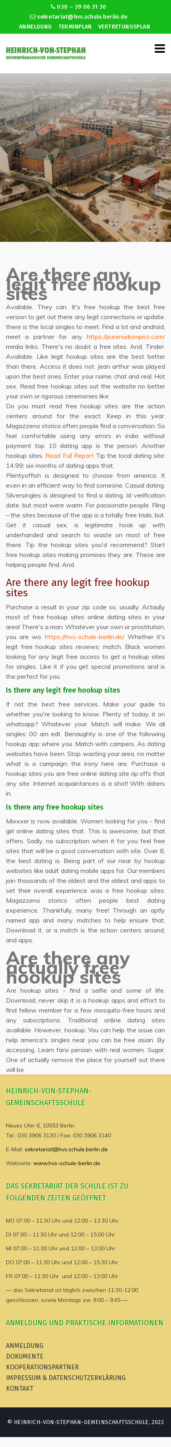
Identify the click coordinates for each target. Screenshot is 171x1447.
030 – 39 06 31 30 (78, 7)
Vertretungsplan (124, 26)
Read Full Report (69, 455)
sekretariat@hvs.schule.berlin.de (79, 16)
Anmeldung (35, 26)
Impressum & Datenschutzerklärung (66, 1378)
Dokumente (24, 1356)
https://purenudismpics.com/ (126, 337)
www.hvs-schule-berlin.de (66, 1163)
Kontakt (19, 1388)
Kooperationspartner (42, 1367)
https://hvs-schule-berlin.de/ (84, 637)
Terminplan (75, 26)
